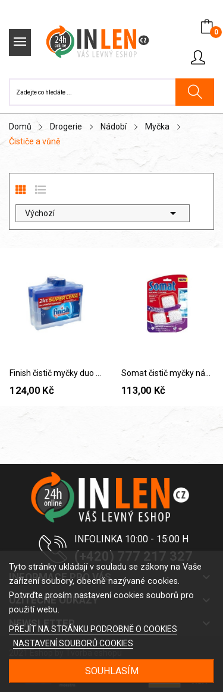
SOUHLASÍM (112, 671)
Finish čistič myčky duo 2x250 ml (56, 373)
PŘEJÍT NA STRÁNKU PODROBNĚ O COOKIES (93, 629)
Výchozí (102, 213)
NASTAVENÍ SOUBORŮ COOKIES (73, 643)
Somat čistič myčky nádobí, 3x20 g (167, 373)
